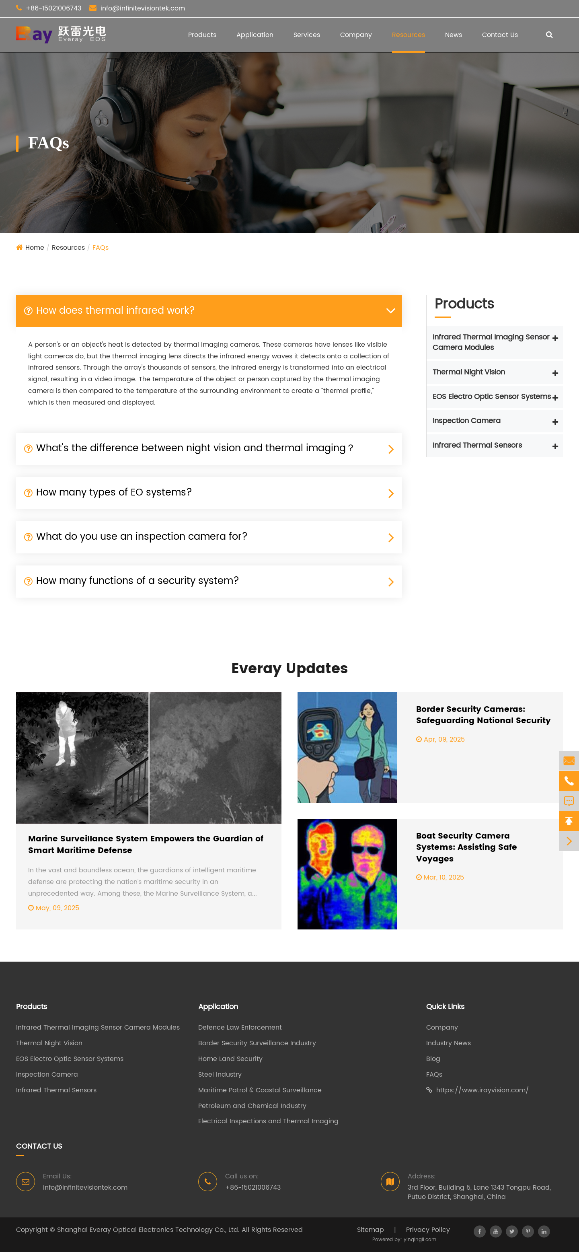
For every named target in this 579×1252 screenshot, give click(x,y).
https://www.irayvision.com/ (477, 1090)
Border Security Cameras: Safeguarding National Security (483, 715)
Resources (408, 35)
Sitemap (370, 1230)
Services (307, 35)
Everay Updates (289, 669)
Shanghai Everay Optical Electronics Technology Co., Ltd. (148, 1230)
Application (254, 35)
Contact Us (500, 35)
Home (34, 248)
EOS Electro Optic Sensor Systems (492, 397)
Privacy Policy (428, 1230)
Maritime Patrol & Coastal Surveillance (260, 1090)
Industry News (448, 1043)
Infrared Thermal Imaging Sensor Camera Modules (491, 342)
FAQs (100, 248)
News (453, 35)
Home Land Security (230, 1059)
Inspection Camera (467, 421)
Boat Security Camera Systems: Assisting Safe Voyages (466, 848)
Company (356, 35)
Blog (433, 1059)
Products (202, 35)
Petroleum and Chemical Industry (252, 1106)
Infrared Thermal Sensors (477, 445)
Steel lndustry (220, 1074)
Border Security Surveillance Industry (257, 1043)
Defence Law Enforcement (240, 1027)
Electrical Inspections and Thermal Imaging (268, 1121)
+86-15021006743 (53, 8)
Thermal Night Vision (469, 372)
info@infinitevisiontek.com (143, 8)
